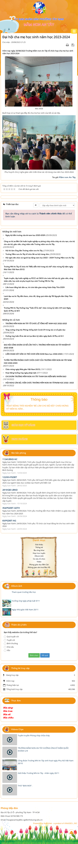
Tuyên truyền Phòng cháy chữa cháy (34, 735)
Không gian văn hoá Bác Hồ (39, 567)
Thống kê (39, 547)
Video (39, 562)
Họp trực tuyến (39, 553)
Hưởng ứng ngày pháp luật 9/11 (26, 600)
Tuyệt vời (9, 640)
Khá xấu (9, 647)
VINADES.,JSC (70, 823)
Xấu (7, 650)
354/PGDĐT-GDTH (11, 508)
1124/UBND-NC (9, 459)
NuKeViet (48, 823)
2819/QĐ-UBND (10, 489)
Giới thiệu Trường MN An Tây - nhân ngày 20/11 (38, 773)
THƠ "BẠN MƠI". (25, 785)
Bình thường (11, 643)
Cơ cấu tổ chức (39, 559)
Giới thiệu (39, 544)
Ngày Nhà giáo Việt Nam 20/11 (25, 609)
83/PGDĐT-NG (9, 520)
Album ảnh (39, 556)
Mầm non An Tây (67, 177)
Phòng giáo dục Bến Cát (39, 564)
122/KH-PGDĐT (9, 477)
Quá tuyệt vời (11, 636)
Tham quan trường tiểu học (24, 592)
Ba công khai (39, 550)
